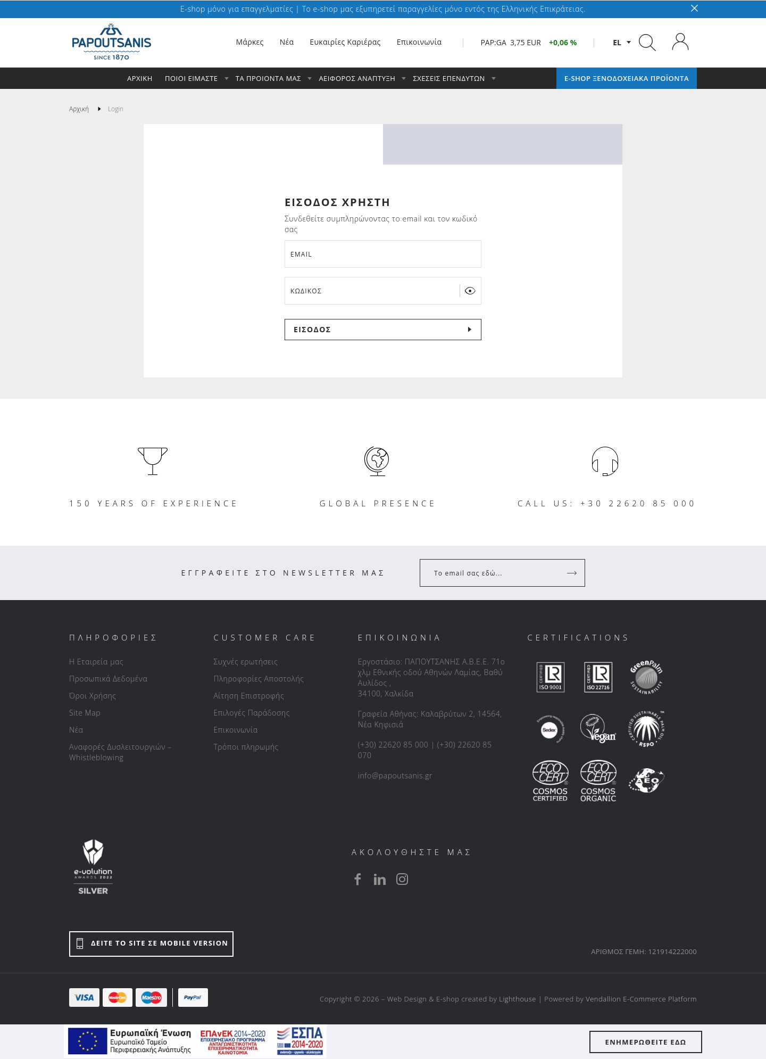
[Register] (573, 573)
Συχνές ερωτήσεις (245, 661)
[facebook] (357, 879)
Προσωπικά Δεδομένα (108, 679)
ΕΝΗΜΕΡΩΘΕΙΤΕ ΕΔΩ (646, 1042)
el (617, 42)
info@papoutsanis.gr (395, 775)
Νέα (76, 730)
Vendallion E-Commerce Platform (641, 999)
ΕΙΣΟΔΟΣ (312, 329)
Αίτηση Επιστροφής (248, 696)
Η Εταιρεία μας (96, 661)
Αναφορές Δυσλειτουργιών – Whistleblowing (120, 752)
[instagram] (402, 879)
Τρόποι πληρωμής (245, 747)
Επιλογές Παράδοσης (251, 713)
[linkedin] (380, 879)
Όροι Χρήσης (92, 696)
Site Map (85, 713)
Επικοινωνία (235, 730)
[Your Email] (495, 573)
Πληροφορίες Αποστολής (258, 679)
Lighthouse (517, 999)
